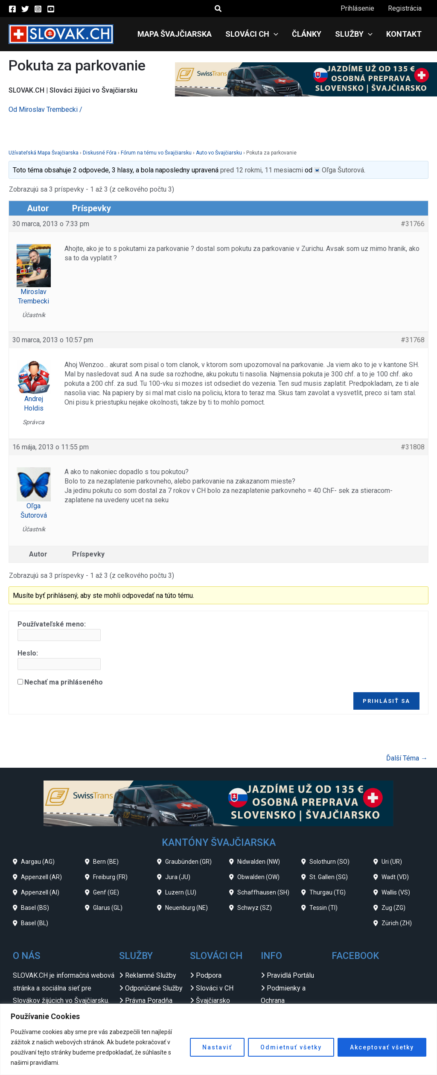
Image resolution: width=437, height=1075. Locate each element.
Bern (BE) (106, 861)
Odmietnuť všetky (291, 1047)
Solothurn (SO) (329, 861)
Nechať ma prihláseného (63, 682)
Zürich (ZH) (397, 923)
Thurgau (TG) (327, 892)
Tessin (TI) (323, 907)
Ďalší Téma (407, 758)
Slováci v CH (214, 988)
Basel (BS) (35, 907)
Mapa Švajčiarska (174, 33)
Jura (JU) (177, 877)
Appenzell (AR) (41, 877)
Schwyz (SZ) (254, 907)
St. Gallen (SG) (328, 877)
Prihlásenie (357, 8)
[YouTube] (51, 9)
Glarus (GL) (107, 907)
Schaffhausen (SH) (263, 892)
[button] (218, 8)
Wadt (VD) (395, 877)
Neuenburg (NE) (186, 907)
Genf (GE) (106, 892)
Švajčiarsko (213, 1000)
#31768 (413, 340)
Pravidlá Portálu (290, 975)
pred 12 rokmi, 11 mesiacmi (261, 170)
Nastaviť (217, 1047)
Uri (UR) (392, 861)
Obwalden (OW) (258, 877)
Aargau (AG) (38, 861)
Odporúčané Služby (154, 988)
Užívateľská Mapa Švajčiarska (44, 153)
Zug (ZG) (393, 907)
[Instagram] (38, 9)
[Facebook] (12, 9)
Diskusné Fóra (100, 153)
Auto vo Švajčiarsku (219, 153)
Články (306, 33)
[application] (273, 34)
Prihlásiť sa (386, 701)
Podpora (208, 975)
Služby (354, 34)
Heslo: (27, 653)
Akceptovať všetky (382, 1047)
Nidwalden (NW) (258, 861)
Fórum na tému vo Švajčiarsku (156, 153)
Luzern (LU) (180, 892)
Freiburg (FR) (110, 877)
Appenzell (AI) (40, 892)
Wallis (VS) (396, 892)
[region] (218, 1039)
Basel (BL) (34, 923)
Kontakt (404, 33)
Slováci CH (251, 34)
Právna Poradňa (148, 1000)
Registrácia (405, 8)
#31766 (413, 224)
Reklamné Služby (150, 975)
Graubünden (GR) (188, 861)
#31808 (413, 447)
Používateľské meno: (51, 624)
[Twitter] (25, 9)
